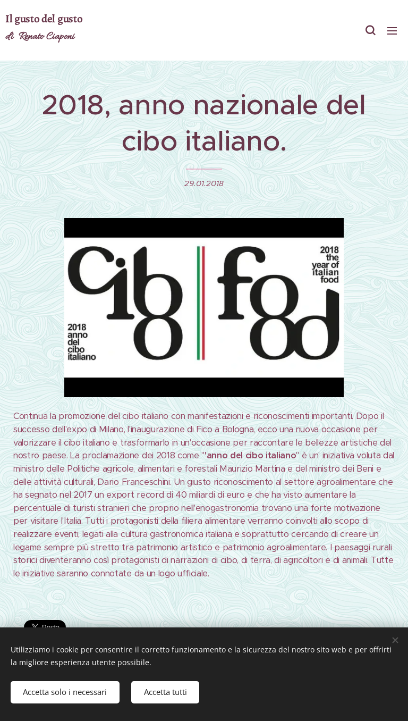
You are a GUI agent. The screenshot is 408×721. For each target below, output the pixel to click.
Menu (392, 30)
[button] (370, 30)
